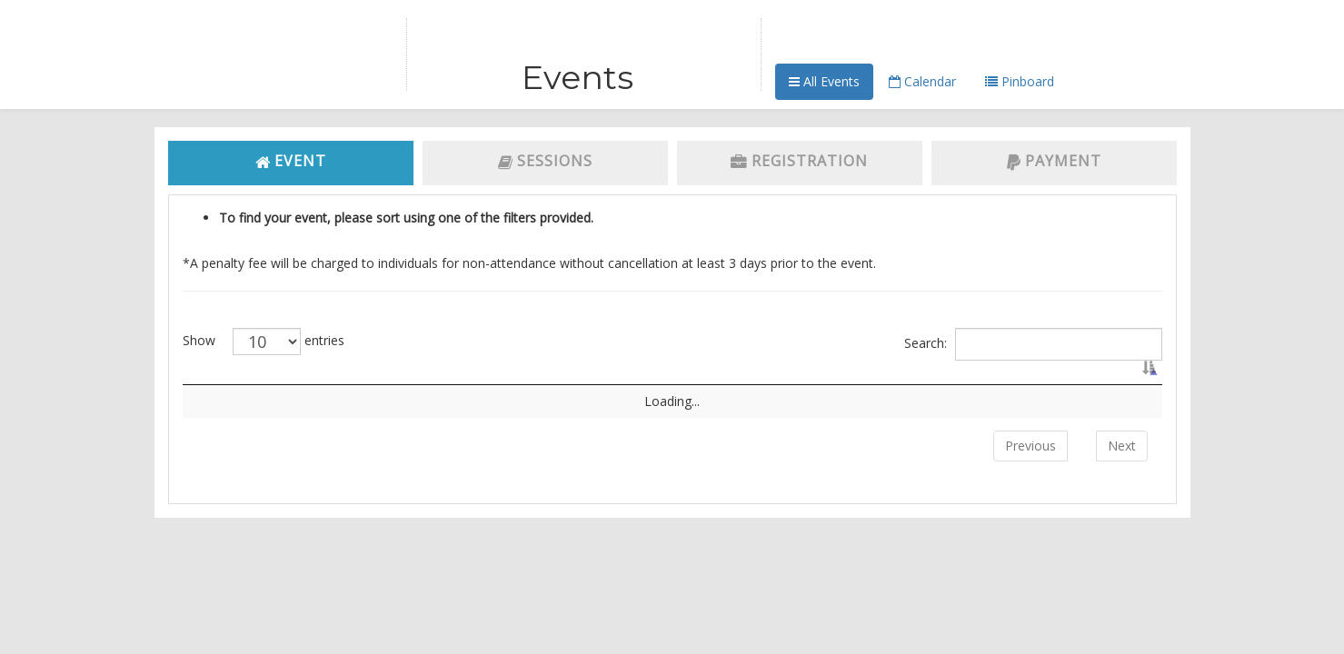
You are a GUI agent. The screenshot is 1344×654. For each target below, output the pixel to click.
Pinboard (1019, 81)
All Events (824, 81)
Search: (1033, 344)
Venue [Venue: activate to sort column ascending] (796, 383)
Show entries (263, 341)
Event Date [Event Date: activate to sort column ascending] (981, 383)
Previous (1030, 463)
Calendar (922, 81)
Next (1122, 463)
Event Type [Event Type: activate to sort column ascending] (579, 383)
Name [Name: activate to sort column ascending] (400, 383)
